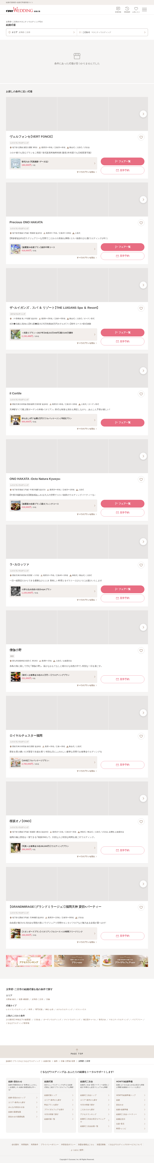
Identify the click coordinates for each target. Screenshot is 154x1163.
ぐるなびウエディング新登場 (17, 1023)
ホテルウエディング (64, 1009)
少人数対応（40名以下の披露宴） (18, 1020)
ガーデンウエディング (52, 1020)
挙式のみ (102, 1020)
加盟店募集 (101, 1144)
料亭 (30, 1009)
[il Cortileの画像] (77, 371)
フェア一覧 (122, 161)
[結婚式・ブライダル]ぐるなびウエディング (23, 1061)
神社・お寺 (49, 1009)
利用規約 (25, 1144)
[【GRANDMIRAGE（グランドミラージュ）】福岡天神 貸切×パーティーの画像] (77, 884)
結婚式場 (47, 1061)
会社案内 (15, 1144)
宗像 (48, 999)
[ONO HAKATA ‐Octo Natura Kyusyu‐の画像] (77, 456)
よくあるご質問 (77, 1150)
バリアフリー (137, 1020)
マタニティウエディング (119, 1020)
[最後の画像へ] (143, 114)
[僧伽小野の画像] (77, 627)
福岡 (55, 1061)
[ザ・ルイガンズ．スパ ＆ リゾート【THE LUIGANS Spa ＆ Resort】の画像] (77, 285)
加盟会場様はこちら (86, 1144)
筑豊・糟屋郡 (24, 999)
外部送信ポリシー (68, 1144)
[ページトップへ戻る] (77, 1051)
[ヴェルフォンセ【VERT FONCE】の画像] (77, 114)
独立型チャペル (89, 1020)
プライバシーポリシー (50, 1144)
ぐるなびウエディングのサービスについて (125, 1144)
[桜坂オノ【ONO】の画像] (77, 798)
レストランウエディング (16, 1009)
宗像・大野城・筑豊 (68, 1061)
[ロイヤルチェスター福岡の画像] (77, 713)
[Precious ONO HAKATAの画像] (77, 199)
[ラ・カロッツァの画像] (77, 542)
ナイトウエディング (72, 1020)
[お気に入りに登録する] (141, 137)
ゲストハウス (81, 1009)
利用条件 (34, 1144)
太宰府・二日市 (37, 999)
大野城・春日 (11, 999)
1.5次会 (37, 1020)
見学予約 (122, 170)
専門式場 (38, 1009)
